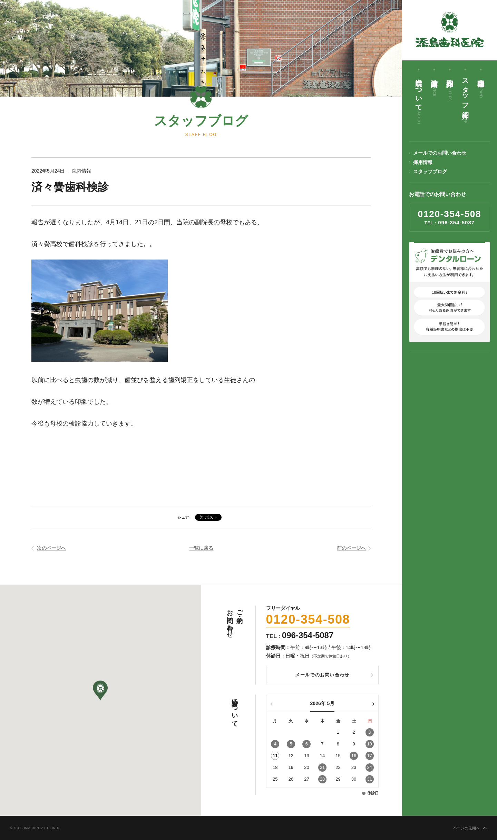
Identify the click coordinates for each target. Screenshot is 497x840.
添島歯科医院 (450, 29)
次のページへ (51, 548)
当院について (418, 99)
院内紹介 (449, 87)
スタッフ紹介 (465, 98)
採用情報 (422, 162)
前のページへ (351, 548)
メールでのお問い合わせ (439, 152)
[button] (100, 691)
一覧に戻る (201, 548)
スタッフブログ (430, 171)
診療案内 (434, 85)
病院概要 (480, 86)
